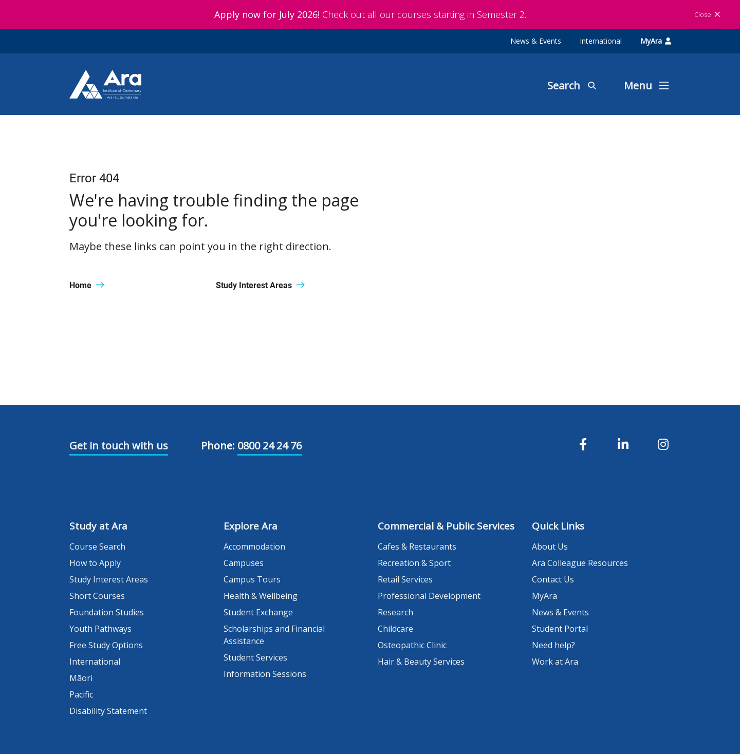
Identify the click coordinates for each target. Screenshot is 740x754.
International (601, 41)
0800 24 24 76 (269, 446)
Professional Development (429, 595)
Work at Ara (555, 661)
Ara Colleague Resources (580, 563)
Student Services (255, 657)
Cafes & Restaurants (417, 546)
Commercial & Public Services (446, 526)
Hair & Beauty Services (421, 661)
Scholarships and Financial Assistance (274, 635)
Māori (80, 678)
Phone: (218, 446)
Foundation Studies (106, 612)
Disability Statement (108, 711)
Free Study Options (106, 645)
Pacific (81, 694)
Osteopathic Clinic (412, 645)
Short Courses (97, 595)
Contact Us (553, 579)
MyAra (655, 41)
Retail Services (405, 579)
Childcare (395, 628)
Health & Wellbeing (261, 595)
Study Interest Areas (108, 579)
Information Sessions (265, 674)
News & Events (535, 41)
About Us (550, 546)
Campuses (244, 563)
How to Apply (95, 563)
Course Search (97, 546)
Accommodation (254, 546)
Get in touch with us (118, 446)
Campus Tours (252, 579)
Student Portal (560, 628)
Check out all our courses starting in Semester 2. (370, 14)
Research (395, 612)
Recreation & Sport (414, 563)
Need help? (553, 645)
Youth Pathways (100, 628)
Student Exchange (258, 612)
